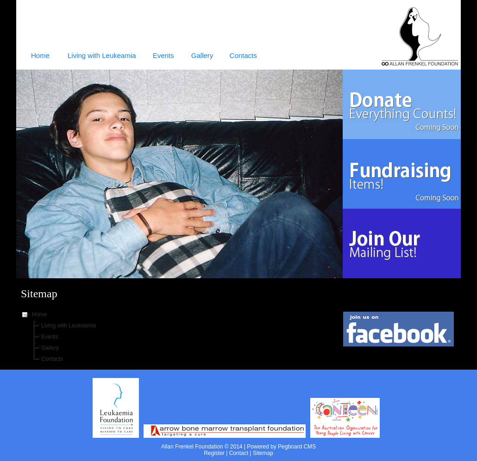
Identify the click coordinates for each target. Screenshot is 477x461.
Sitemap (263, 453)
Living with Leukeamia (68, 325)
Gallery (50, 348)
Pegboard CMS (297, 446)
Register (214, 453)
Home (39, 314)
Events (49, 336)
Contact (238, 453)
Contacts (52, 359)
